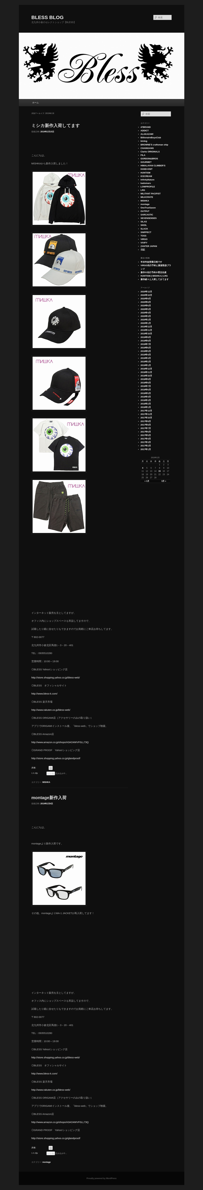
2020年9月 (146, 298)
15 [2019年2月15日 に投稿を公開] (159, 471)
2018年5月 (146, 393)
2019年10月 (146, 333)
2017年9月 (146, 421)
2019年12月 (146, 326)
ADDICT (145, 130)
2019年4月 (146, 354)
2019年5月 (146, 351)
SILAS (144, 221)
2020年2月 (146, 319)
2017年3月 (146, 442)
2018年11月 (146, 372)
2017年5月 (146, 435)
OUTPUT (145, 211)
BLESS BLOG (47, 17)
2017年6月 (146, 431)
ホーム (35, 102)
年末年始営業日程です (151, 262)
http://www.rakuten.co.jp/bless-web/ (50, 709)
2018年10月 (146, 375)
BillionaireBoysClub (151, 137)
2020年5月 (146, 309)
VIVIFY (144, 242)
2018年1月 (146, 407)
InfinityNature (148, 179)
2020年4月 (146, 312)
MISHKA (46, 782)
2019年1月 (146, 365)
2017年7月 (146, 428)
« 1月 (146, 481)
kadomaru (146, 183)
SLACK (144, 229)
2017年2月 (146, 445)
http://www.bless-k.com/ (44, 693)
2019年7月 (146, 344)
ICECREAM (146, 176)
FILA (143, 155)
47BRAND (146, 127)
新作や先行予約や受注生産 (153, 272)
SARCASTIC (147, 214)
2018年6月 (146, 389)
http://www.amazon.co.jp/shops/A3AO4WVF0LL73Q (60, 742)
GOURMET (146, 162)
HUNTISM (145, 172)
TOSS (143, 235)
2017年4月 (146, 438)
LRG (143, 190)
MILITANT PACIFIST (151, 193)
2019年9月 (146, 337)
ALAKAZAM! (147, 134)
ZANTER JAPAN (149, 246)
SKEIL (144, 225)
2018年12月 (146, 368)
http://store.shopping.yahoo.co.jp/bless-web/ (55, 677)
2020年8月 (146, 302)
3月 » (163, 481)
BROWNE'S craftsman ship (154, 144)
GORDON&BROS (149, 158)
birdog (144, 141)
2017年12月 (146, 410)
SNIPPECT (146, 232)
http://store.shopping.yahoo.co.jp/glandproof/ (55, 758)
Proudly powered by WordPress (101, 1178)
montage (46, 1162)
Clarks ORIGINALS (150, 151)
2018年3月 (146, 400)
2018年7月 (146, 386)
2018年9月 (146, 379)
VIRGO (144, 239)
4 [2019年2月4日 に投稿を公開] (142, 468)
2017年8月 (146, 425)
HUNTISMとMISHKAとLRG (154, 276)
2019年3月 (146, 358)
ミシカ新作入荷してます (55, 125)
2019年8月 (146, 340)
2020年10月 (146, 295)
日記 (143, 249)
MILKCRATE (147, 197)
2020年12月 (146, 291)
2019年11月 (146, 330)
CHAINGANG (147, 148)
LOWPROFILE (148, 186)
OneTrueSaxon (148, 207)
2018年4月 (146, 397)
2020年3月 (146, 316)
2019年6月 (146, 347)
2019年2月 (146, 361)
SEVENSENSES (149, 218)
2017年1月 (146, 449)
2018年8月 (146, 382)
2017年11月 (146, 414)
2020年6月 (146, 305)
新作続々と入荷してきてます (155, 279)
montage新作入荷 (49, 797)
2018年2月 (146, 403)
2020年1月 (146, 323)
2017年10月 (146, 417)
